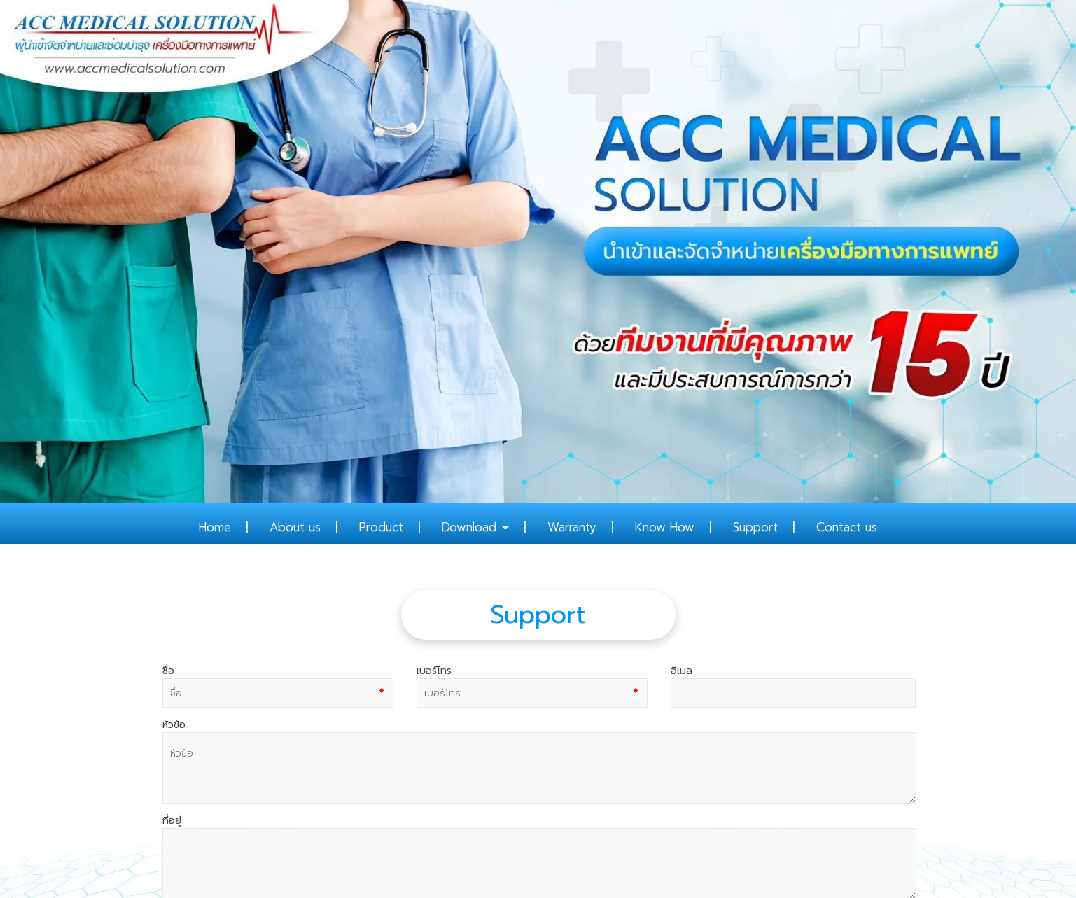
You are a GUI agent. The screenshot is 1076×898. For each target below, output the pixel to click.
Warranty (571, 527)
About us (295, 527)
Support (755, 527)
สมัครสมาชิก (174, 847)
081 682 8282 (529, 798)
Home (215, 527)
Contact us (846, 527)
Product (381, 527)
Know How (664, 527)
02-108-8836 (516, 782)
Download (475, 527)
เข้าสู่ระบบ (232, 847)
